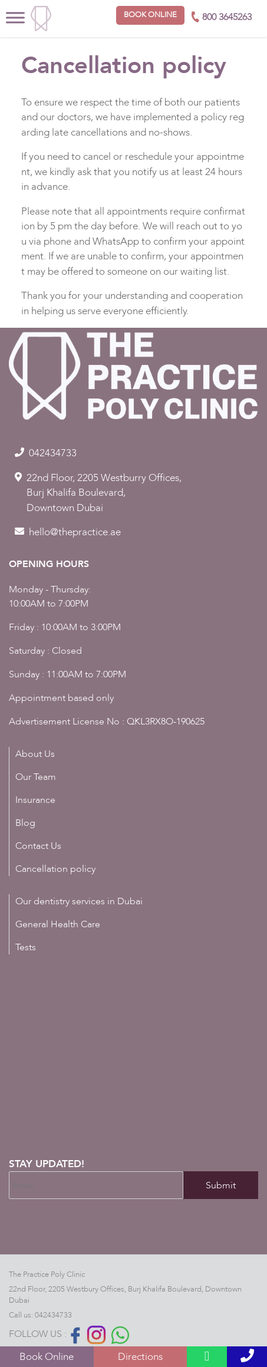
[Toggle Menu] (15, 17)
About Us (35, 753)
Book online (150, 14)
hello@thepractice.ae (75, 532)
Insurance (35, 799)
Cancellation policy (55, 868)
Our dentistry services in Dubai (79, 901)
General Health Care (57, 924)
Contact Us (38, 845)
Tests (25, 947)
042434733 (53, 1315)
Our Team (35, 776)
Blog (25, 822)
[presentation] (98, 1231)
